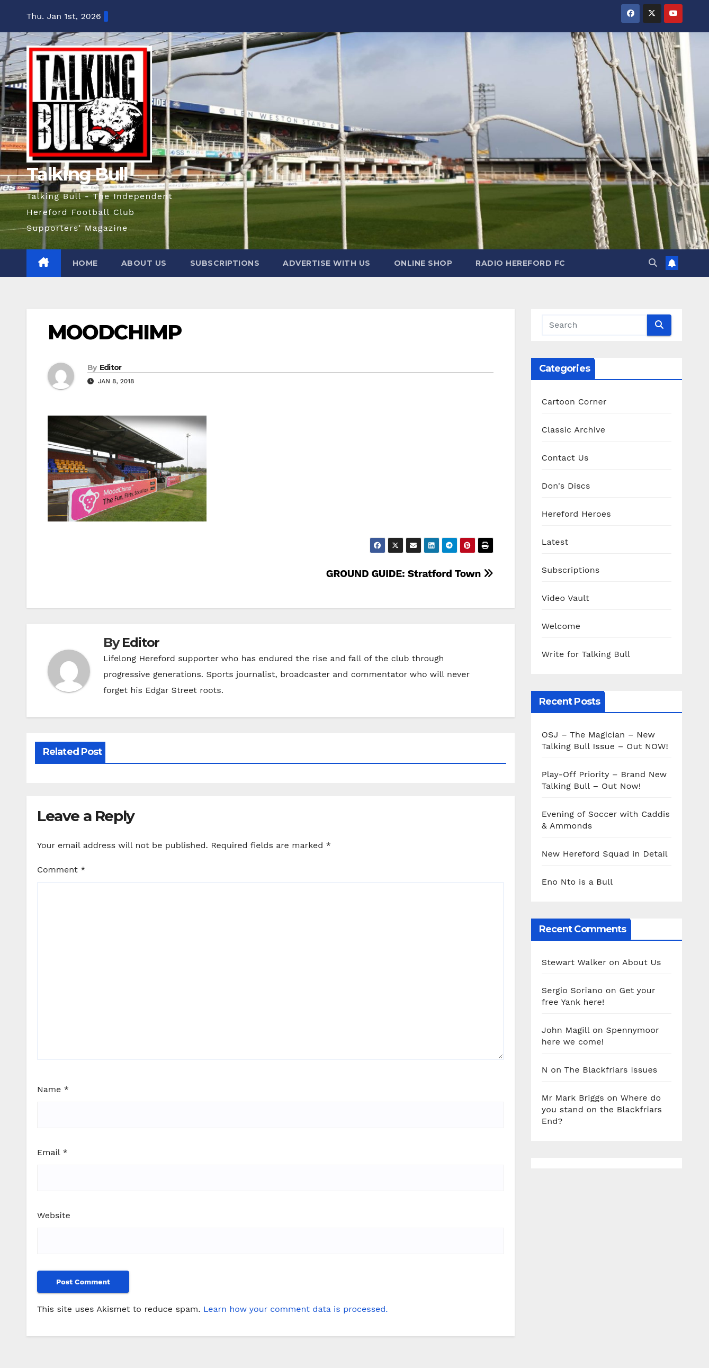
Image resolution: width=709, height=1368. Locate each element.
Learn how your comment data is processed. (295, 1309)
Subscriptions (225, 263)
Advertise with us (327, 263)
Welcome (561, 626)
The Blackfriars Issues (611, 1070)
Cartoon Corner (574, 402)
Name (53, 1089)
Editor (111, 367)
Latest (555, 542)
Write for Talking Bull (586, 654)
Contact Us (565, 458)
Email (52, 1152)
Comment (61, 870)
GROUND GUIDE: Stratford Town (409, 574)
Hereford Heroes (576, 514)
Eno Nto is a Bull (577, 882)
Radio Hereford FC (520, 263)
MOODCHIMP (114, 332)
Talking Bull (77, 174)
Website (53, 1215)
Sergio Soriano (572, 990)
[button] (653, 263)
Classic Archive (573, 430)
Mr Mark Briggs (573, 1098)
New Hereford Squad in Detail (605, 854)
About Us (144, 263)
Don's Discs (566, 486)
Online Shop (423, 263)
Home (85, 263)
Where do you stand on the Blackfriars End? (602, 1109)
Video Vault (565, 598)
